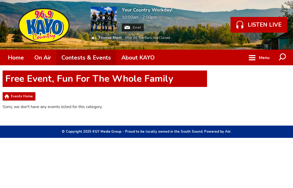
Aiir (227, 131)
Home (16, 58)
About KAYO (138, 58)
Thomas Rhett (110, 38)
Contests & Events (86, 58)
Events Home (22, 96)
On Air (42, 58)
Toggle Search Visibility (282, 57)
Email (132, 27)
